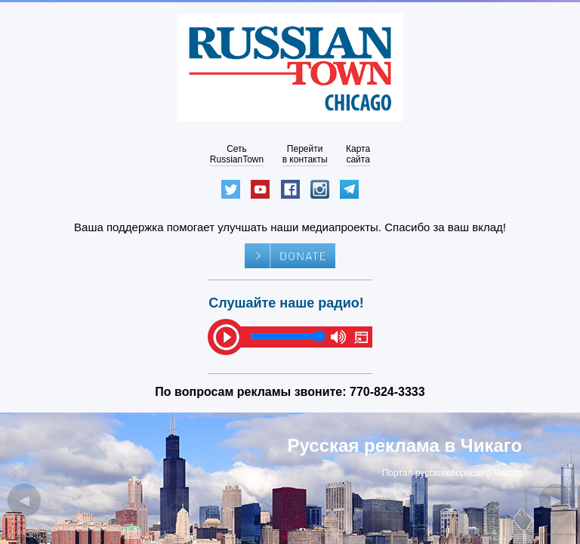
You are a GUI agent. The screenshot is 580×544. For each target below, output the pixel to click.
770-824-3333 (387, 391)
